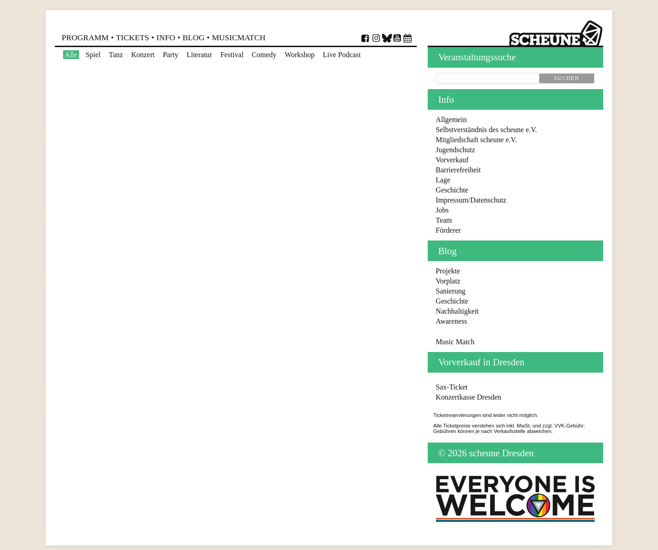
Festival (232, 55)
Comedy (264, 55)
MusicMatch (238, 37)
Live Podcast (342, 55)
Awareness (451, 321)
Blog (194, 37)
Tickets (132, 37)
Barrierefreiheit (458, 170)
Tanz (116, 55)
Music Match (455, 342)
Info (165, 37)
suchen (566, 78)
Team (444, 220)
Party (170, 55)
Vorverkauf (452, 160)
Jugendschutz (455, 150)
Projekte (448, 271)
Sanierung (451, 291)
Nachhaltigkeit (457, 311)
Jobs (442, 210)
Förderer (448, 230)
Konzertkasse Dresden (469, 397)
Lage (443, 180)
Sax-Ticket (452, 387)
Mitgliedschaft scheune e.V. (476, 140)
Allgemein (451, 119)
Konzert (143, 55)
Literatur (199, 55)
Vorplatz (448, 281)
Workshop (299, 55)
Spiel (93, 55)
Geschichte (452, 190)
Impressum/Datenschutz (471, 200)
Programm (85, 37)
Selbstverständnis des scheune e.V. (486, 129)
